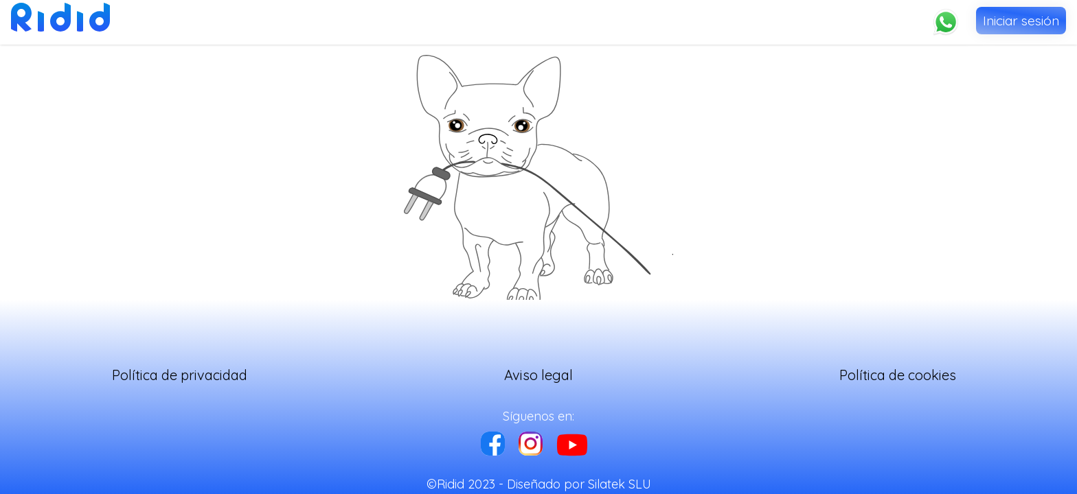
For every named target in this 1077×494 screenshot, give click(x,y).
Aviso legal (538, 375)
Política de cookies (897, 375)
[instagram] (531, 445)
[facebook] (493, 445)
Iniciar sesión (1021, 20)
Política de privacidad (179, 375)
